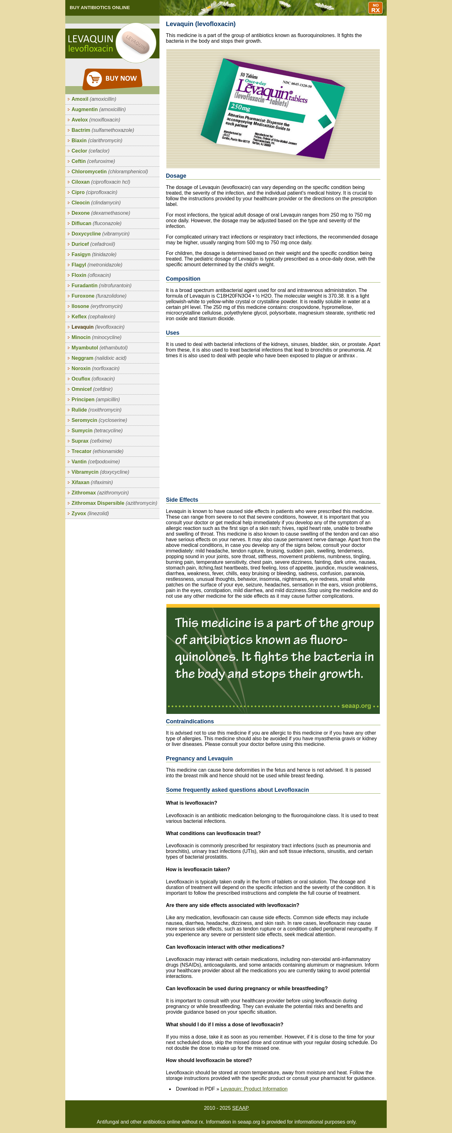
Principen (96, 399)
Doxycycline (101, 233)
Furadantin (102, 285)
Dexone (101, 213)
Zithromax (100, 492)
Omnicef (92, 389)
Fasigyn (94, 254)
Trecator (97, 451)
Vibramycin (100, 472)
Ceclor (91, 151)
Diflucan (96, 223)
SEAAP (240, 1108)
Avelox (96, 119)
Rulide (96, 410)
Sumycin (97, 430)
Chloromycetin (110, 171)
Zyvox (90, 513)
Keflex (94, 316)
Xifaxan (92, 482)
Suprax (92, 441)
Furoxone (99, 296)
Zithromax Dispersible (114, 503)
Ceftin (93, 161)
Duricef (93, 244)
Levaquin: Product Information (254, 1089)
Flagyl (97, 264)
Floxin (91, 275)
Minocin (96, 337)
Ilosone (97, 306)
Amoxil (94, 99)
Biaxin (97, 140)
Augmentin (99, 109)
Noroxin (96, 368)
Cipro (94, 192)
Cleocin (96, 202)
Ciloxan (101, 182)
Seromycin (99, 420)
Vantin (96, 461)
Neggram (99, 358)
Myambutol (100, 347)
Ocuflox (93, 378)
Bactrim (103, 130)
